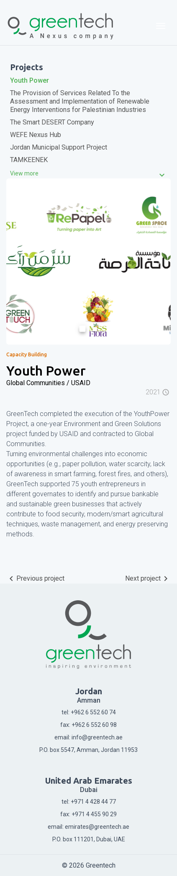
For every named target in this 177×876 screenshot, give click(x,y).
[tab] (88, 173)
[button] (18, 261)
